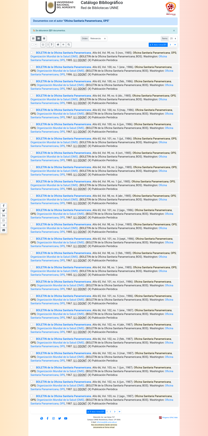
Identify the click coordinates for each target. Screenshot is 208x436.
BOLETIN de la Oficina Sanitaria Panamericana (63, 52)
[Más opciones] (48, 44)
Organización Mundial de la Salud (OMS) (54, 56)
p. (158, 44)
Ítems (164, 38)
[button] (51, 44)
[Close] (173, 30)
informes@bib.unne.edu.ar (107, 422)
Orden (85, 38)
